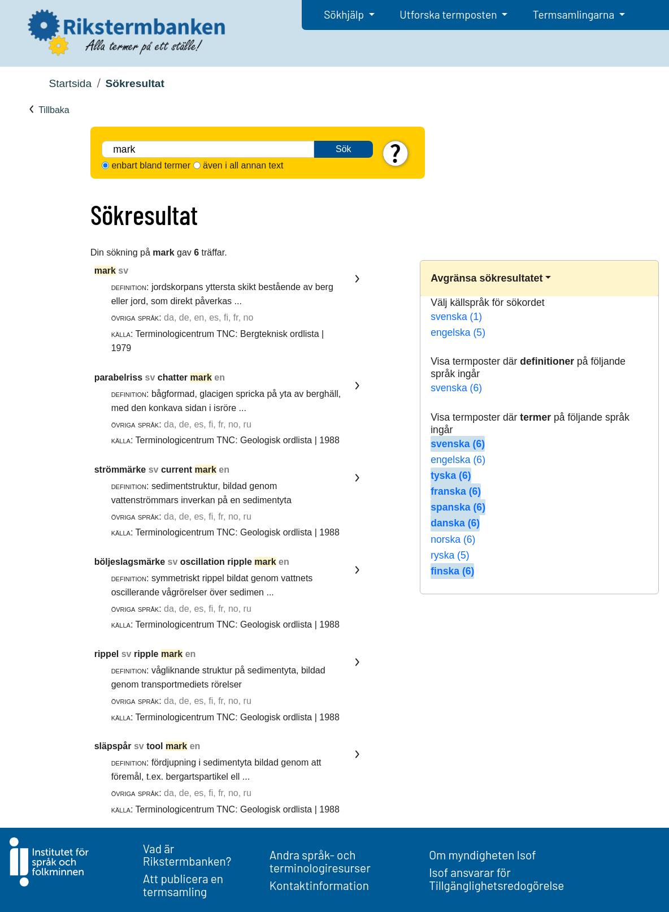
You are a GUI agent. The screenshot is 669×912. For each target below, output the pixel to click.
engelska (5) (458, 332)
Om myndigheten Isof (482, 855)
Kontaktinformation (319, 885)
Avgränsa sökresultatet (486, 278)
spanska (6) (458, 507)
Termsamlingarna (574, 14)
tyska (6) (451, 475)
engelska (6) (458, 459)
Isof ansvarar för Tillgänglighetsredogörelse (496, 878)
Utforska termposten (449, 14)
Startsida (70, 83)
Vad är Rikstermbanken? (187, 854)
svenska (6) (456, 388)
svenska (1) (456, 316)
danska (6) (455, 523)
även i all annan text (243, 165)
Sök (343, 149)
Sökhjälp (345, 14)
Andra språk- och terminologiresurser (320, 861)
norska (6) (453, 539)
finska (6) (452, 571)
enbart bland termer (150, 165)
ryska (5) (450, 555)
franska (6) (456, 491)
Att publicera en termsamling (183, 884)
